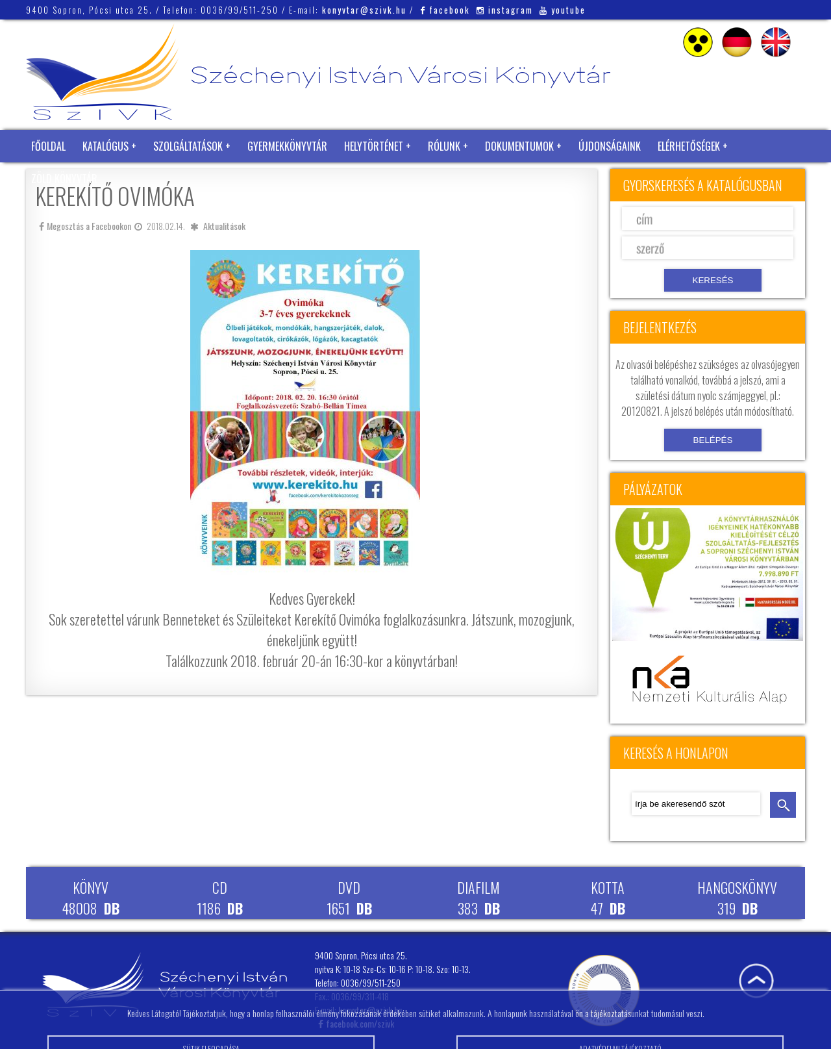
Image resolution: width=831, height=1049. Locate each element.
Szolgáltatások (188, 146)
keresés (783, 805)
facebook (445, 9)
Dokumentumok (519, 146)
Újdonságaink (609, 146)
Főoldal (48, 146)
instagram (505, 9)
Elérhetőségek (689, 146)
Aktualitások (224, 226)
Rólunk (444, 146)
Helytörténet (373, 146)
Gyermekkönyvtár (287, 146)
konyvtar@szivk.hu (364, 9)
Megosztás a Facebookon (85, 226)
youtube (563, 9)
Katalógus (105, 146)
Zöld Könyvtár (64, 178)
